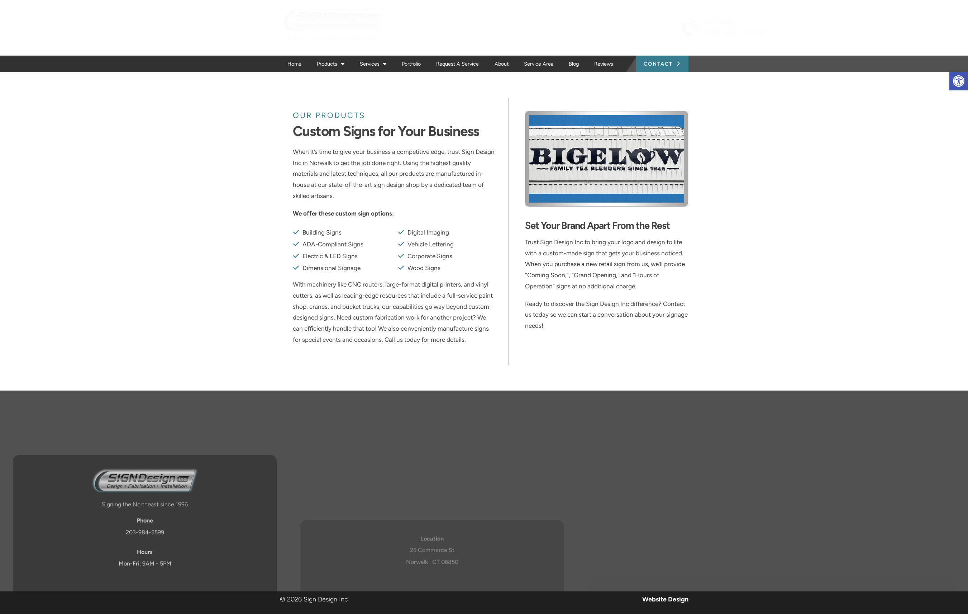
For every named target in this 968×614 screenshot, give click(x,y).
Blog (574, 64)
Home (294, 64)
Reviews (603, 64)
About (502, 64)
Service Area (538, 64)
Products (330, 64)
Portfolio (411, 64)
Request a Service (457, 64)
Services (373, 64)
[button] (958, 81)
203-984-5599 (666, 32)
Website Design (665, 599)
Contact (658, 64)
